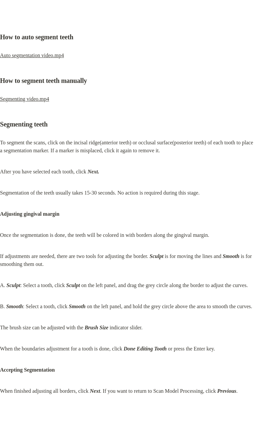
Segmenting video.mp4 (24, 99)
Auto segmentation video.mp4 (32, 55)
